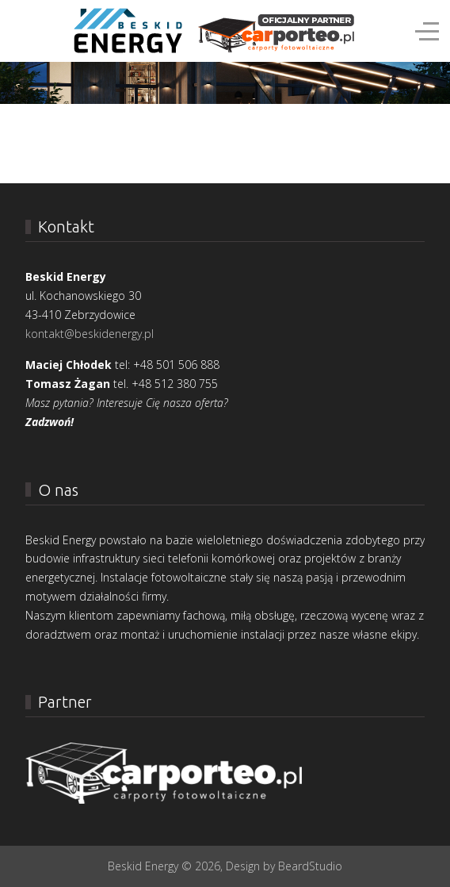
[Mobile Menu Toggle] (21, 31)
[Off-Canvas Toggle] (427, 31)
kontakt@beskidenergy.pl (89, 333)
